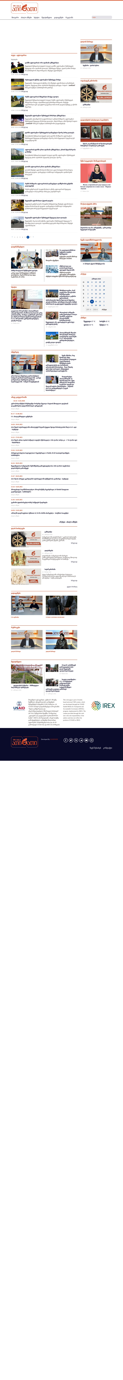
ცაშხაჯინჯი (48, 532)
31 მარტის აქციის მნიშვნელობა (94, 264)
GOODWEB (54, 739)
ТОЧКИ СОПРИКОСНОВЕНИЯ (55, 617)
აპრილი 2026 (96, 279)
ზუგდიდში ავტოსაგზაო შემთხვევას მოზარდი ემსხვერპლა (45, 115)
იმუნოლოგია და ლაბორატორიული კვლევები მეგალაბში (66, 268)
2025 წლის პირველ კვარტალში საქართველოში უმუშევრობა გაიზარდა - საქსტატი (40, 479)
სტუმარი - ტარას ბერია (91, 65)
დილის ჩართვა (16, 651)
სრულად (25, 74)
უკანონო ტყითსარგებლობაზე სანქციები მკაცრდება (29, 502)
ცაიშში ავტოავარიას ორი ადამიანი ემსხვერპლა (42, 63)
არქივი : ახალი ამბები (68, 522)
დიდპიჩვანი (49, 550)
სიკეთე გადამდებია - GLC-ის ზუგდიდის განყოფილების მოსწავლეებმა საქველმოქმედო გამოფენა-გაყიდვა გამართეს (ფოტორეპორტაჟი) (61, 685)
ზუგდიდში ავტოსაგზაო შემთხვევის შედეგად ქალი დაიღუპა (46, 218)
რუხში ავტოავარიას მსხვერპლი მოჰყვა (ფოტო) (42, 97)
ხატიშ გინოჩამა (50, 569)
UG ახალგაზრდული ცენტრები (22, 416)
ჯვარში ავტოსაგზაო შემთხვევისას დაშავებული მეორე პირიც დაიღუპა (49, 132)
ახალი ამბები (15, 409)
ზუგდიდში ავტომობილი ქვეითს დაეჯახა (39, 201)
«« (83, 279)
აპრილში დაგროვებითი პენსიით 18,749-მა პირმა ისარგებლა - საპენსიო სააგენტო (40, 513)
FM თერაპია (15, 617)
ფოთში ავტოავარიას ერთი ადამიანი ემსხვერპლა (42, 167)
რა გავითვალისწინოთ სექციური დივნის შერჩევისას (67, 252)
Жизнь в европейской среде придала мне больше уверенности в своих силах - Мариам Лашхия (95, 186)
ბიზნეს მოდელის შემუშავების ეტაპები (24, 270)
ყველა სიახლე (72, 587)
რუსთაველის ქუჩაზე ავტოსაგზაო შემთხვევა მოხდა (43, 80)
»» (109, 279)
